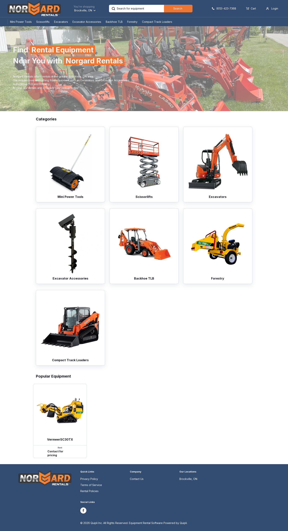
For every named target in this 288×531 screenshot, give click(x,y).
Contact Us (137, 478)
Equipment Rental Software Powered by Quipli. (158, 523)
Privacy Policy (89, 478)
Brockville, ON (188, 478)
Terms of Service (91, 485)
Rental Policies (89, 491)
